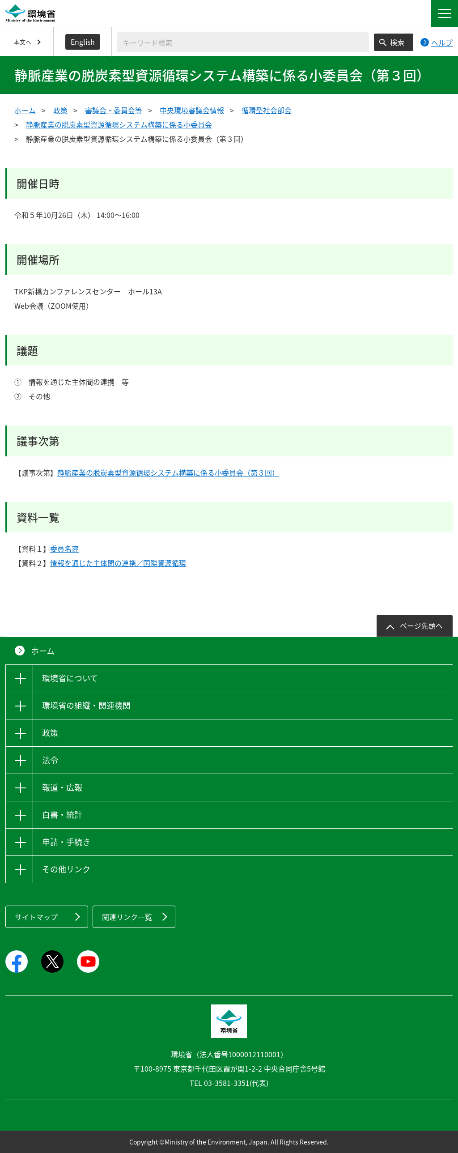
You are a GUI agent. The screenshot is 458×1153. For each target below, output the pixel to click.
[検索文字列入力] (243, 42)
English (83, 41)
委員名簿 (64, 548)
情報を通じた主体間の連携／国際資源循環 (118, 562)
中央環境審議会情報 (192, 110)
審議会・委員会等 (113, 110)
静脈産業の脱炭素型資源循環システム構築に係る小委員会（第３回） (168, 472)
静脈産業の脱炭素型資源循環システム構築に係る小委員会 (119, 124)
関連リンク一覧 (127, 916)
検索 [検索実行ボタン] (397, 42)
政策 (60, 110)
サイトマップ (36, 916)
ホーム (25, 110)
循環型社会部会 (267, 110)
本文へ (22, 42)
